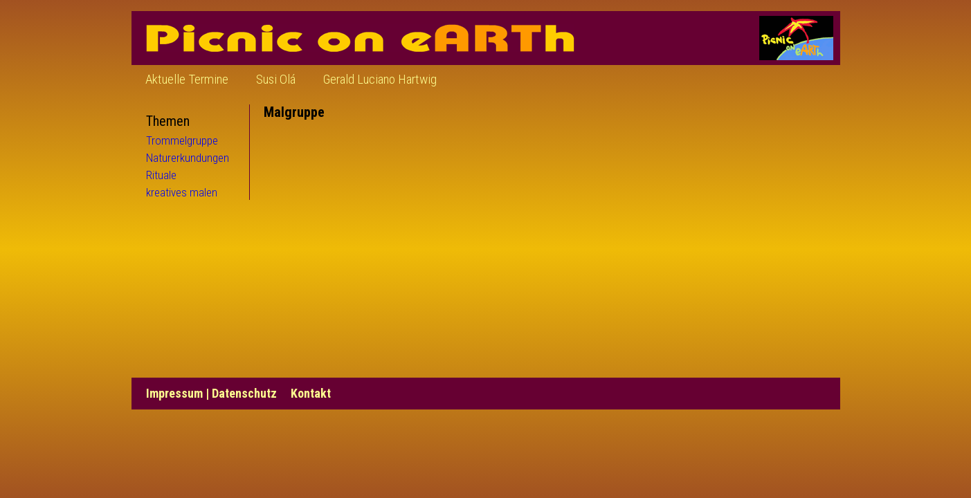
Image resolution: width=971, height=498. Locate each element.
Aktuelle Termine (186, 79)
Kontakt (311, 393)
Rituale (161, 175)
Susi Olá (276, 79)
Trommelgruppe (182, 140)
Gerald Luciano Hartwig (380, 79)
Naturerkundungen (187, 158)
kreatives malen (181, 192)
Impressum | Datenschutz (211, 393)
